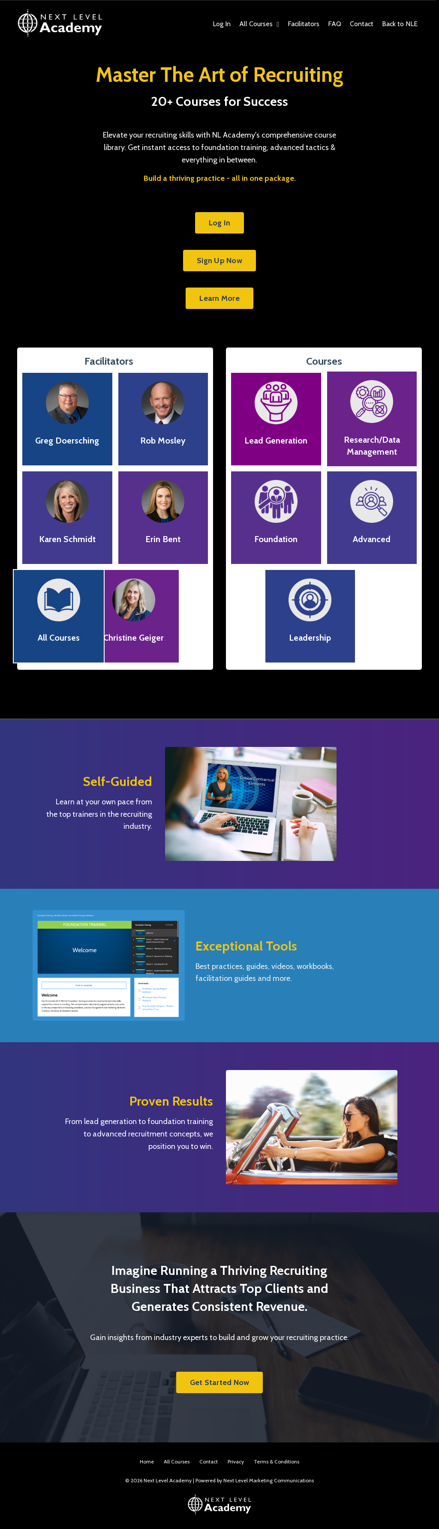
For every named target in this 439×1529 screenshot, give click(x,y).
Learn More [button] (219, 298)
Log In (222, 24)
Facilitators (303, 24)
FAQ (334, 24)
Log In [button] (220, 223)
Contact (361, 24)
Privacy (236, 1461)
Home (147, 1461)
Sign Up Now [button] (219, 260)
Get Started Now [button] (220, 1382)
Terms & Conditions (276, 1461)
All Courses (259, 24)
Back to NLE (400, 24)
